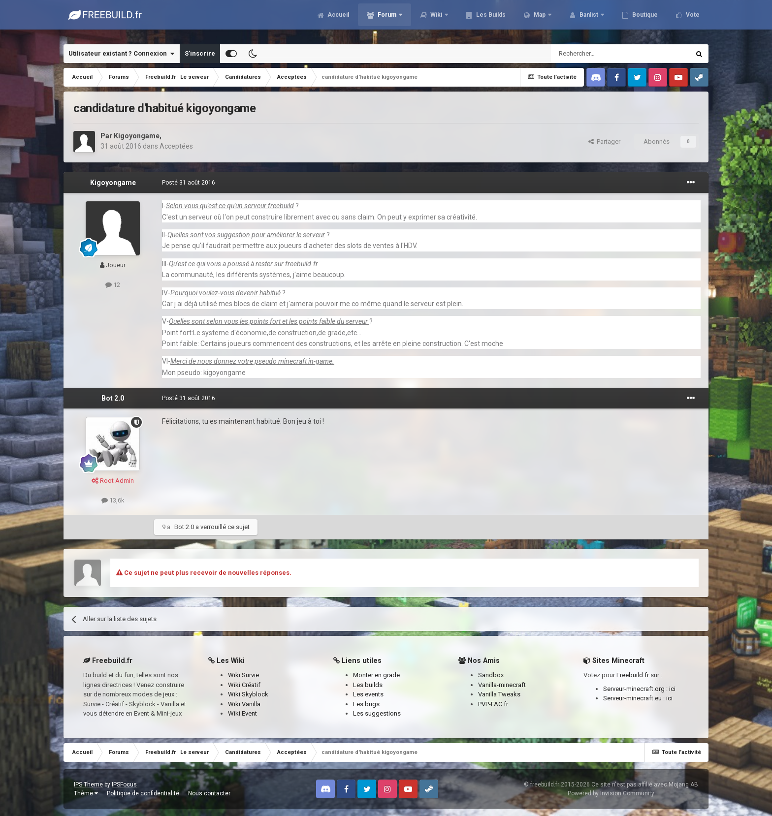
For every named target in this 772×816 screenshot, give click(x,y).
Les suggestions (377, 713)
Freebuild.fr (632, 675)
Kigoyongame (137, 136)
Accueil (337, 19)
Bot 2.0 (112, 398)
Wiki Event (242, 713)
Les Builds (490, 19)
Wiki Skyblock (248, 694)
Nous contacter (209, 793)
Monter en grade (376, 675)
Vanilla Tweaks (499, 694)
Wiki (436, 19)
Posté (188, 182)
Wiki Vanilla (244, 704)
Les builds (368, 685)
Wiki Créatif (244, 685)
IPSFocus (124, 784)
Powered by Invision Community (611, 793)
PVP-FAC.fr (493, 704)
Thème (86, 793)
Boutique (644, 19)
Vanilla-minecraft (502, 685)
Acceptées (176, 146)
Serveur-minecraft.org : (636, 688)
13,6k (113, 500)
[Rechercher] (599, 53)
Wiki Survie (243, 675)
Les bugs (366, 704)
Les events (368, 694)
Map (539, 19)
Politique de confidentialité (143, 793)
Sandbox (491, 675)
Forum (387, 19)
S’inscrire (200, 53)
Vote (692, 19)
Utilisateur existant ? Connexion (121, 53)
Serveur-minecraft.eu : (634, 698)
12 (112, 284)
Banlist (589, 19)
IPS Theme (88, 784)
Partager (604, 141)
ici (672, 688)
